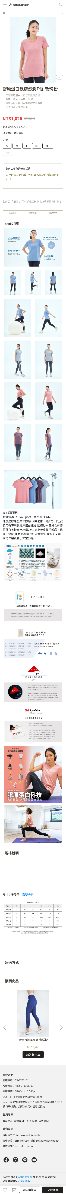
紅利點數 (32, 1120)
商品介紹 (13, 212)
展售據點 (44, 1120)
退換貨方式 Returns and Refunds (21, 1135)
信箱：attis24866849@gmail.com (22, 1096)
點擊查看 (28, 894)
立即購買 (53, 1190)
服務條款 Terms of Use (16, 1140)
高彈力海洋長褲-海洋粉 (33, 1039)
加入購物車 (29, 1190)
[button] (61, 1028)
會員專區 (7, 1120)
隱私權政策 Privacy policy (44, 1140)
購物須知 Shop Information (18, 1146)
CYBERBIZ (23, 1180)
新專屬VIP (19, 1120)
